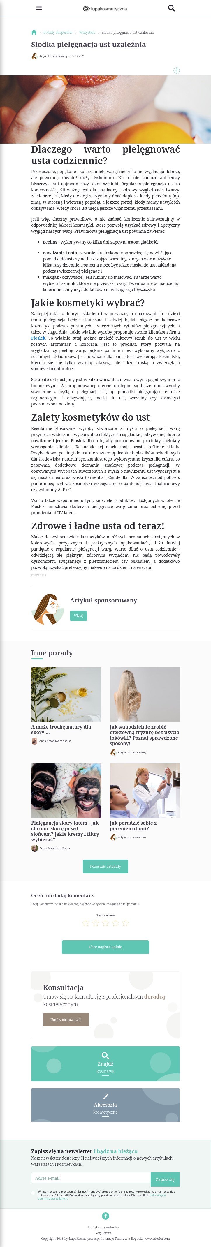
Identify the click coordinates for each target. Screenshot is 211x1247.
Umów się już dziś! (66, 1019)
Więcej (78, 615)
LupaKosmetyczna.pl (84, 1239)
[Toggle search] (174, 8)
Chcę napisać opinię (105, 947)
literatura (38, 575)
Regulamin (103, 1233)
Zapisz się (165, 1180)
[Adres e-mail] (91, 1178)
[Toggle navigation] (36, 8)
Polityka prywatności (103, 1227)
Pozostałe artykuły (105, 866)
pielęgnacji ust (91, 391)
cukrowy (124, 338)
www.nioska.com (157, 1239)
